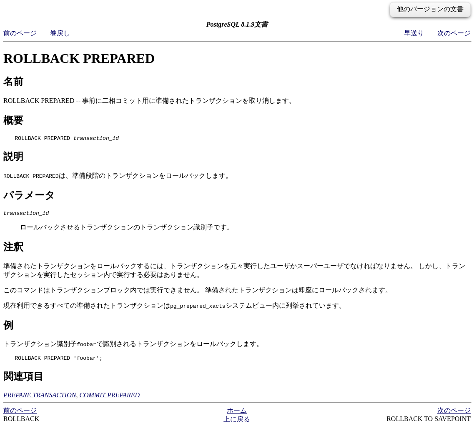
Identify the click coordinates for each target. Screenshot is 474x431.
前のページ (20, 33)
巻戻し (60, 33)
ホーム (237, 414)
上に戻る (236, 422)
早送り (414, 33)
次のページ (454, 33)
